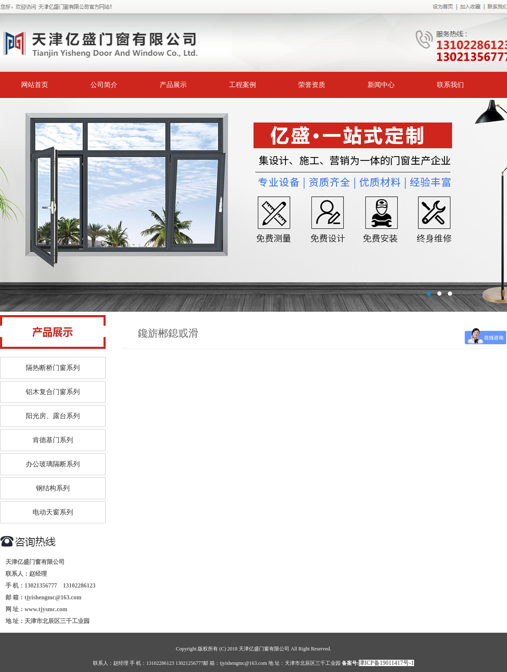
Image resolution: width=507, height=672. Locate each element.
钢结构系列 (53, 488)
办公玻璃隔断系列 (53, 464)
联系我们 (450, 84)
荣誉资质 (311, 84)
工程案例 (242, 84)
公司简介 (103, 84)
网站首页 (34, 84)
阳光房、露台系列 (53, 415)
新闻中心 (381, 84)
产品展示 (173, 84)
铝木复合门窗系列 (53, 391)
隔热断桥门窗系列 (53, 367)
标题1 (253, 205)
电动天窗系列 (53, 512)
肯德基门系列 (53, 439)
